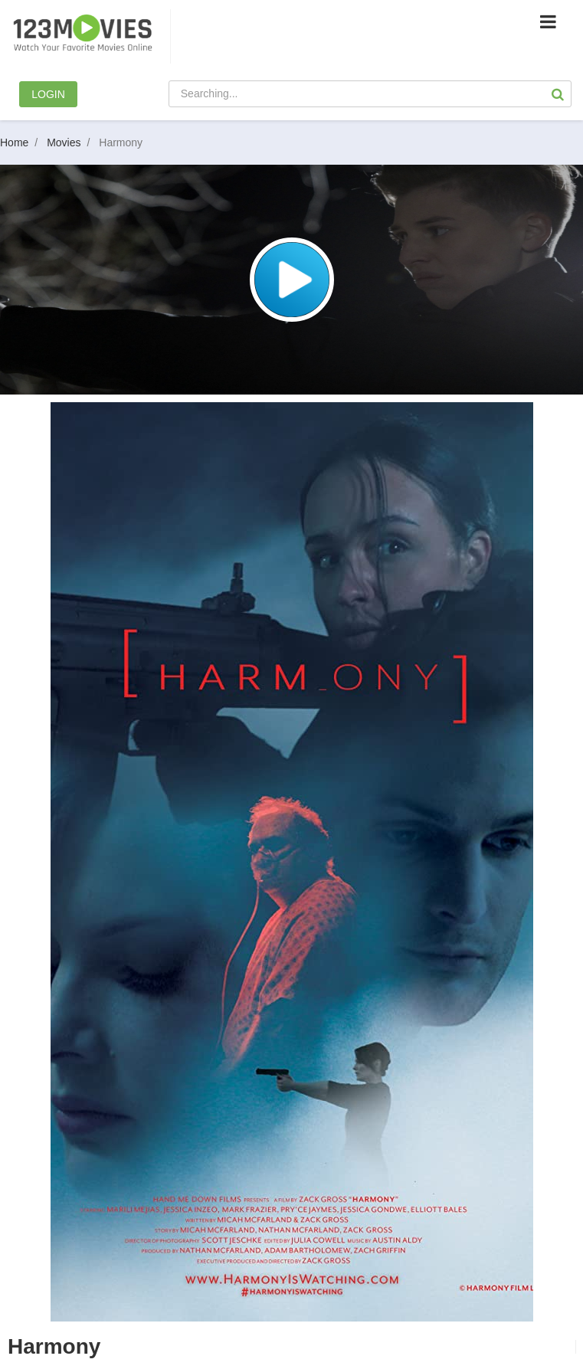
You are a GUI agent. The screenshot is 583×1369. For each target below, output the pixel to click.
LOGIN (48, 94)
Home (22, 142)
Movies (71, 142)
